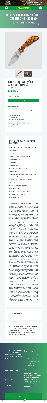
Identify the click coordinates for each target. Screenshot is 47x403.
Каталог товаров (9, 377)
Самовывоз (8, 382)
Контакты (8, 385)
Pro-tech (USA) (15, 87)
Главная (7, 374)
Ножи (18, 22)
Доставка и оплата (10, 380)
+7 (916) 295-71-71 (38, 3)
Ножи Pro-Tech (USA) (27, 22)
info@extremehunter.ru (36, 4)
